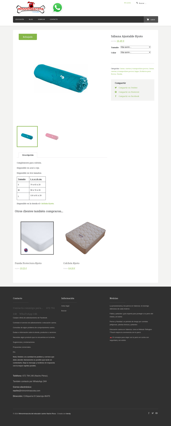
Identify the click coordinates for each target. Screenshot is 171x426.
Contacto (54, 19)
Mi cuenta (127, 3)
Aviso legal (65, 305)
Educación (19, 19)
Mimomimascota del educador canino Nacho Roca (37, 413)
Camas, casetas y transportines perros (134, 68)
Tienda (119, 74)
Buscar (63, 310)
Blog (31, 19)
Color (113, 52)
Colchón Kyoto (47, 203)
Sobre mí (41, 19)
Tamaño (115, 47)
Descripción (27, 154)
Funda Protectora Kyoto (28, 262)
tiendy (68, 413)
